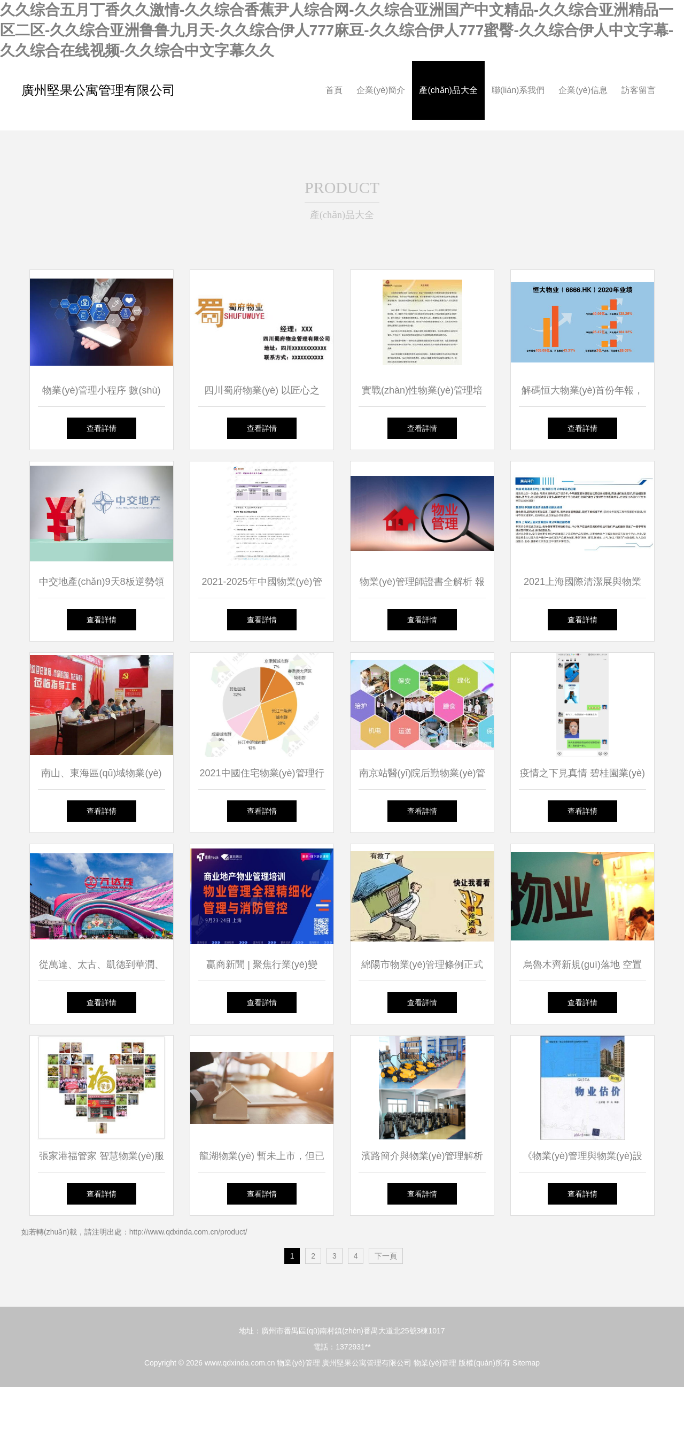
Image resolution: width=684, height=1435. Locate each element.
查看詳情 (101, 428)
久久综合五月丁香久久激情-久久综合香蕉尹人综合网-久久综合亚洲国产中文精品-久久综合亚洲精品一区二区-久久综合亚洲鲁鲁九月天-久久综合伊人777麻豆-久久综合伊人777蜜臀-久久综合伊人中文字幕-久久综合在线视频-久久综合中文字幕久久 (336, 30)
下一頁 (386, 1256)
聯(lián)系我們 (518, 90)
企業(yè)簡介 (381, 90)
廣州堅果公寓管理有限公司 (98, 90)
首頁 (334, 90)
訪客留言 (638, 90)
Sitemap (526, 1363)
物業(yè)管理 (298, 1363)
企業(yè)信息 (583, 90)
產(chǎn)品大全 (448, 90)
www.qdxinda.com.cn (240, 1363)
